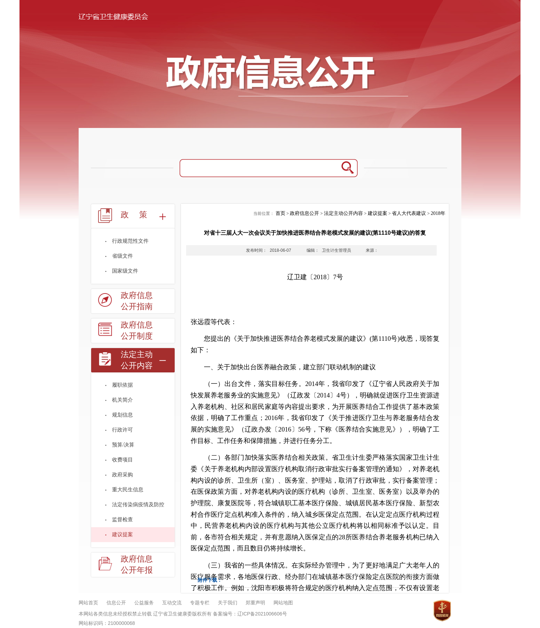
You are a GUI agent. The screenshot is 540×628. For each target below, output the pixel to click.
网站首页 (88, 602)
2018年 (438, 213)
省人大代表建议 (409, 213)
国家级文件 (125, 271)
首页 (280, 213)
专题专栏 (199, 602)
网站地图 (283, 602)
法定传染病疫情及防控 (138, 504)
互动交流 (172, 602)
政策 (139, 214)
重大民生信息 (127, 489)
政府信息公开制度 (137, 330)
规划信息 (122, 415)
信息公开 (116, 602)
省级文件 (122, 256)
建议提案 (122, 534)
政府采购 (122, 474)
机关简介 (122, 400)
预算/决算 (123, 445)
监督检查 (122, 519)
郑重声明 (255, 602)
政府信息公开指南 (137, 301)
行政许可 (122, 430)
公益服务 (144, 602)
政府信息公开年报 (137, 564)
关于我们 (227, 602)
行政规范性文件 (130, 241)
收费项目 (122, 459)
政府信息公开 (304, 213)
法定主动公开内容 (137, 360)
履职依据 (122, 385)
